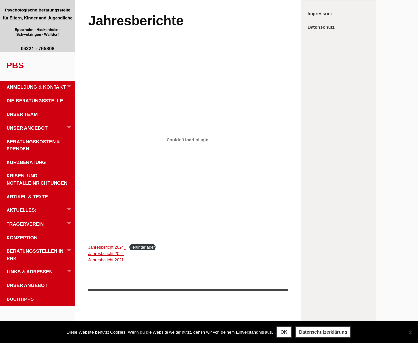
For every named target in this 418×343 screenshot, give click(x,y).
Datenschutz (321, 27)
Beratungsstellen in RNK (41, 252)
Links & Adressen (41, 272)
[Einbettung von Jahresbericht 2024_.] (188, 140)
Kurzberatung (26, 162)
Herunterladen (142, 247)
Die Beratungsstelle (35, 100)
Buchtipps (20, 299)
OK (284, 331)
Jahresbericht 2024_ (107, 247)
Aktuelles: (41, 210)
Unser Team (22, 114)
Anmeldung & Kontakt (41, 87)
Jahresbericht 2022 (106, 253)
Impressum (320, 13)
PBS (15, 65)
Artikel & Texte (27, 196)
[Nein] (410, 332)
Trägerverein (41, 224)
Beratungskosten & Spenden (33, 145)
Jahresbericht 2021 (106, 259)
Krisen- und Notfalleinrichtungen (37, 179)
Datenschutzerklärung (323, 331)
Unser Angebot (41, 128)
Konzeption (22, 237)
